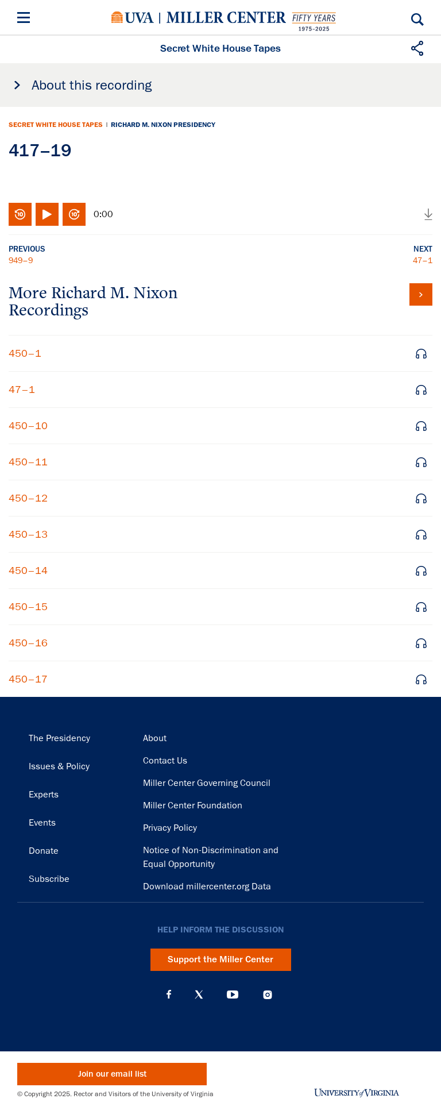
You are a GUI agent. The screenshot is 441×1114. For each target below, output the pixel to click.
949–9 (21, 260)
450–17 (28, 679)
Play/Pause (47, 214)
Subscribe (49, 879)
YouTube (232, 994)
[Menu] (25, 19)
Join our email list (112, 1074)
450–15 (28, 606)
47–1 (422, 260)
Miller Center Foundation (192, 805)
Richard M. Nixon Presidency (163, 124)
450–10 (28, 425)
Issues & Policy (59, 766)
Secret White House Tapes (56, 124)
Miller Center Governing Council (206, 783)
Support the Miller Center (220, 959)
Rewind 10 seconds (20, 214)
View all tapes (420, 294)
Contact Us (165, 760)
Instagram (267, 995)
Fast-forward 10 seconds (74, 214)
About (155, 738)
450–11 (28, 462)
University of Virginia (132, 17)
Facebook (169, 994)
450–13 (28, 534)
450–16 (28, 643)
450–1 (25, 353)
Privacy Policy (170, 828)
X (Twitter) (199, 994)
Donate (44, 851)
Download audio (428, 214)
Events (42, 822)
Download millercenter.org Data (207, 886)
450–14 (28, 570)
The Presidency (59, 738)
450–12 (28, 498)
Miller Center (226, 17)
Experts (44, 794)
